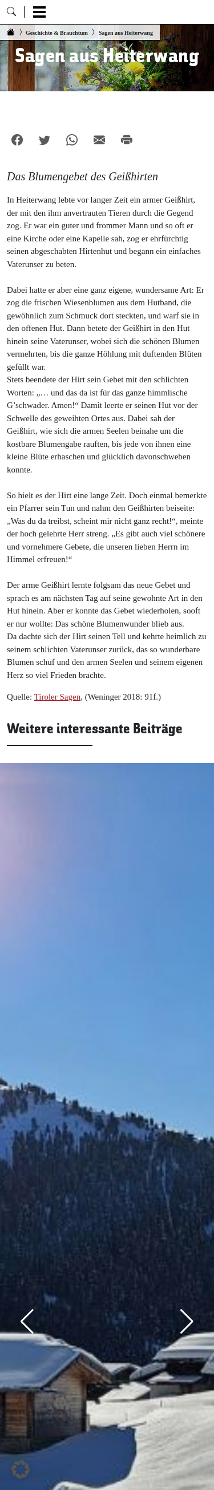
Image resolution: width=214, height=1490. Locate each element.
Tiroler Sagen (57, 696)
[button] (20, 1469)
